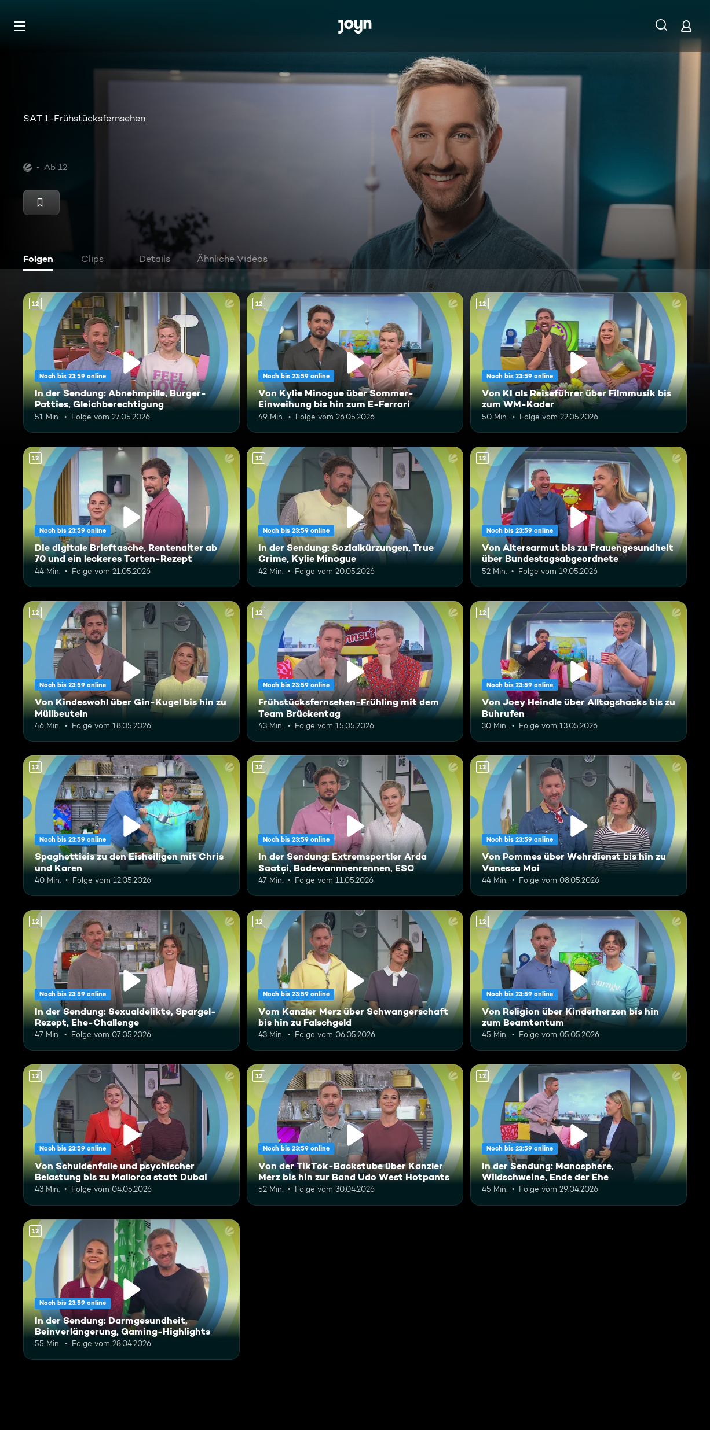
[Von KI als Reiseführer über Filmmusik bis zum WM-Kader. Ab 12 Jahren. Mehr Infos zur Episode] (578, 362)
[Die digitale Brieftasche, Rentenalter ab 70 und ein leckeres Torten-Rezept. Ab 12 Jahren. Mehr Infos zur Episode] (131, 517)
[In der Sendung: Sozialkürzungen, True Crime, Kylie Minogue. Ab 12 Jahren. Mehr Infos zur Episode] (355, 517)
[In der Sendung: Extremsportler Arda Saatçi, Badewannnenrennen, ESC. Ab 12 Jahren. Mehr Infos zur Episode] (355, 825)
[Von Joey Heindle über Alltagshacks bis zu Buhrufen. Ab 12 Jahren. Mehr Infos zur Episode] (578, 671)
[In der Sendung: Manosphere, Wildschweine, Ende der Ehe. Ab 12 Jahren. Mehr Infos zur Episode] (578, 1134)
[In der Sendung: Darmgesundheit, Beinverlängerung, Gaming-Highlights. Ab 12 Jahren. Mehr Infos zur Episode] (131, 1289)
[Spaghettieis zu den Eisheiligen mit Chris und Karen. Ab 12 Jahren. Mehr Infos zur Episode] (131, 825)
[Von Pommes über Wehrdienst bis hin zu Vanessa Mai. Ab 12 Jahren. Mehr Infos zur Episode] (578, 825)
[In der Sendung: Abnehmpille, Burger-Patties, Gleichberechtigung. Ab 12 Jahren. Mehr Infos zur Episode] (131, 362)
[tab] (41, 260)
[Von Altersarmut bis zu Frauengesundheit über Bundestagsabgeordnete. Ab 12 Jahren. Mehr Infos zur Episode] (578, 517)
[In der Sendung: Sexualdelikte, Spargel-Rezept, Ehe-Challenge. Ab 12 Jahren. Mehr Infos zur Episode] (131, 980)
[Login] (686, 26)
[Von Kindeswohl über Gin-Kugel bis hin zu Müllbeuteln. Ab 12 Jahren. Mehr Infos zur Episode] (131, 671)
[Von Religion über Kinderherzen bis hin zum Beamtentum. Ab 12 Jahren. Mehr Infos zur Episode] (578, 980)
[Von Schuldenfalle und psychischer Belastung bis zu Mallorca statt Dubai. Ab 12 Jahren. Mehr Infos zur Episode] (131, 1134)
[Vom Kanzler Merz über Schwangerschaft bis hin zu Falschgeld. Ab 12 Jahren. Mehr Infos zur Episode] (355, 980)
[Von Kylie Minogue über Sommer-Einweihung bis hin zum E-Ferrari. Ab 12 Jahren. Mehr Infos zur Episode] (355, 362)
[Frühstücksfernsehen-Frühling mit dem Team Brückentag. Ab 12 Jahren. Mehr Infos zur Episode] (355, 671)
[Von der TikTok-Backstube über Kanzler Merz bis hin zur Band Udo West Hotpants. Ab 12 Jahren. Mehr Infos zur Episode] (355, 1134)
